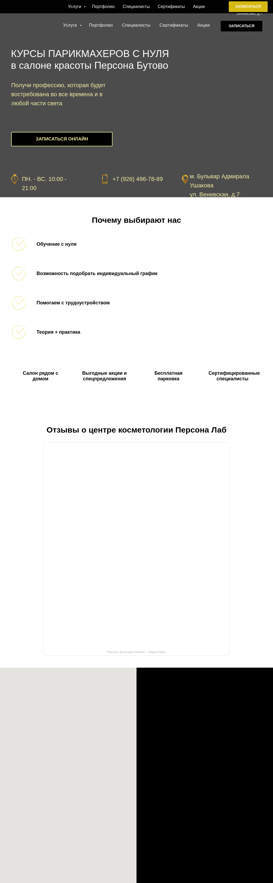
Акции (203, 25)
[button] (241, 26)
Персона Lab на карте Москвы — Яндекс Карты (136, 652)
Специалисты (136, 25)
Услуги (70, 25)
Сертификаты (173, 25)
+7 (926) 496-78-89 (246, 5)
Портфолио (101, 25)
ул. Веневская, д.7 (215, 194)
